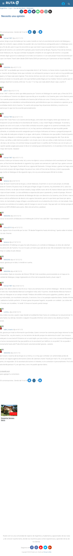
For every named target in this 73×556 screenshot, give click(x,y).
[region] (36, 24)
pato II (6, 91)
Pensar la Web (47, 552)
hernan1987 (8, 38)
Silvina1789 (8, 117)
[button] (63, 4)
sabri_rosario (8, 329)
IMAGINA (7, 67)
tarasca (6, 181)
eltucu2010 (8, 227)
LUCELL (6, 312)
